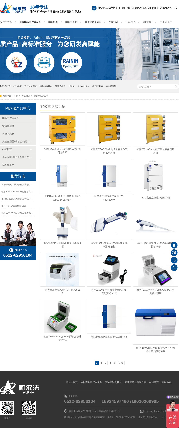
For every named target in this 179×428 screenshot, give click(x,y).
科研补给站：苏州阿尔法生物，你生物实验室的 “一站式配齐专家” (31, 185)
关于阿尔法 (166, 22)
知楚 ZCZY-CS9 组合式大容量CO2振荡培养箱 (109, 151)
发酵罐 (71, 86)
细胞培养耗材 (46, 86)
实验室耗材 (71, 22)
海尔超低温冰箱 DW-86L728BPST (109, 336)
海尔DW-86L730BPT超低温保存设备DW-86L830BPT (62, 198)
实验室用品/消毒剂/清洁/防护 (16, 141)
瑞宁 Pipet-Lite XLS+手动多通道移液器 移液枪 (109, 245)
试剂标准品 (8, 165)
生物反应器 (111, 86)
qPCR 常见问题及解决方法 (13, 206)
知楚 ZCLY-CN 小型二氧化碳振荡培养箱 (155, 151)
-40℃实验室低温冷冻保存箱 (155, 197)
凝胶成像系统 (30, 86)
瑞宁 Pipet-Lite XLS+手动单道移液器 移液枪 (155, 245)
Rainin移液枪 (83, 86)
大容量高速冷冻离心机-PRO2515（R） (62, 291)
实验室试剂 (8, 126)
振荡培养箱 (97, 86)
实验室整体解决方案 (135, 382)
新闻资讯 (147, 22)
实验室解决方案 (93, 22)
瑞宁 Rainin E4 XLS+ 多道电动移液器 (62, 245)
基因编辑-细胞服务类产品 (15, 157)
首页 (16, 96)
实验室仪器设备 (41, 96)
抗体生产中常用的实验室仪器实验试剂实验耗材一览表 (26, 213)
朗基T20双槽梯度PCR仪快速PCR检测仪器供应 (155, 291)
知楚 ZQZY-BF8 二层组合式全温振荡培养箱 (62, 151)
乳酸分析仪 (60, 86)
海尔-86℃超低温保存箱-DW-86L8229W (109, 198)
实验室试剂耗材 (113, 382)
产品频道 (26, 96)
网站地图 (166, 382)
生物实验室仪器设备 (30, 22)
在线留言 (154, 382)
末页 (121, 363)
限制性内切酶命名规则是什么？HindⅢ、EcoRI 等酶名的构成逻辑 (31, 199)
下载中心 (130, 22)
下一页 (112, 363)
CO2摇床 (17, 86)
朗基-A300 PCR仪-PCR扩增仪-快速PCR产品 (62, 338)
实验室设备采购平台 (147, 417)
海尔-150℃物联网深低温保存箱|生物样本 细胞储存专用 (155, 349)
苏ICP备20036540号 (125, 417)
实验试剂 (53, 22)
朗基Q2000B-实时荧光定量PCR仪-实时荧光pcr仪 (109, 291)
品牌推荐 (113, 22)
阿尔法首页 (6, 22)
